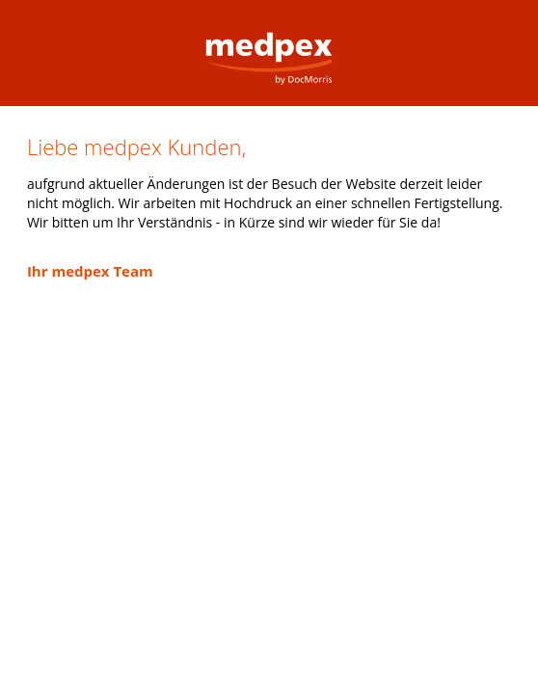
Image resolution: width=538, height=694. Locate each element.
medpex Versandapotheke (269, 43)
